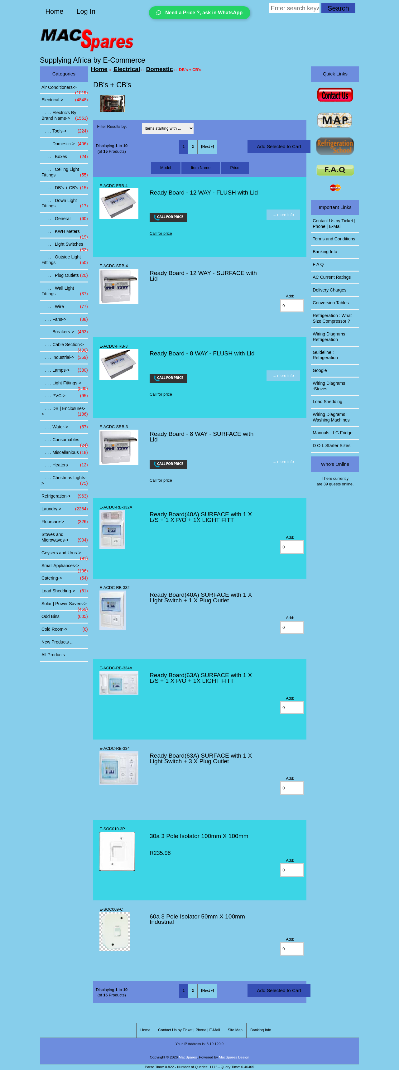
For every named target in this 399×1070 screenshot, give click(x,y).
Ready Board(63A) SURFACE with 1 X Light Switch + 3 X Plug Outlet (201, 758)
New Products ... (57, 641)
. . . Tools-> (64, 131)
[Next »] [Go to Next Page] (207, 146)
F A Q (318, 264)
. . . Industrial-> (64, 357)
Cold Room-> (64, 629)
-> (64, 100)
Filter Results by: (112, 126)
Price (234, 167)
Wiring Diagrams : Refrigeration (330, 336)
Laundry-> (64, 509)
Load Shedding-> (64, 591)
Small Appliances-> (64, 567)
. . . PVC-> (64, 396)
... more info (283, 214)
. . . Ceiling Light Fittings (64, 172)
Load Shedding (327, 401)
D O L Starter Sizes (331, 445)
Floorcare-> (64, 522)
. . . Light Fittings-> (64, 384)
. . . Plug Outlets (64, 275)
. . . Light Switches (64, 246)
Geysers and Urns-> (64, 554)
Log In (85, 11)
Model (165, 167)
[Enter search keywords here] (294, 8)
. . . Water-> (64, 427)
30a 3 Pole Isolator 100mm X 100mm (199, 836)
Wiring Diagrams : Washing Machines (331, 417)
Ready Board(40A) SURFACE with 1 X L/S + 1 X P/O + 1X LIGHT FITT (201, 517)
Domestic (159, 69)
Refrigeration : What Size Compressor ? (332, 318)
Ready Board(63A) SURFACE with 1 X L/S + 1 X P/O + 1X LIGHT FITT (201, 678)
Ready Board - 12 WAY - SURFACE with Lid (203, 276)
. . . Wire (64, 307)
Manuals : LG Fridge (333, 432)
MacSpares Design (234, 1057)
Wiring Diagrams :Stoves (329, 386)
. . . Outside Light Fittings (64, 260)
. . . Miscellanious (64, 452)
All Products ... (55, 654)
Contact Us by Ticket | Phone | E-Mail (334, 223)
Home (54, 11)
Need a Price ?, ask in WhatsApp (199, 12)
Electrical (126, 69)
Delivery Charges (329, 289)
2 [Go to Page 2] (193, 146)
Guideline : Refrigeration (325, 355)
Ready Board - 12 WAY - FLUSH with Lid (204, 192)
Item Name (200, 167)
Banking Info (325, 251)
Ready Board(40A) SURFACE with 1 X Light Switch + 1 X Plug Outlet (201, 597)
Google (320, 370)
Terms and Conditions (334, 238)
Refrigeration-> (64, 496)
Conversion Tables (331, 302)
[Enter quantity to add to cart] (292, 305)
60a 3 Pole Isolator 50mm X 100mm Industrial (197, 919)
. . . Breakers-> (64, 332)
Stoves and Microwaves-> (64, 537)
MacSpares (188, 1057)
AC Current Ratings (332, 277)
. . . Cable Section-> (64, 346)
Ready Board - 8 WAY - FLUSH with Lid (202, 353)
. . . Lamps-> (64, 370)
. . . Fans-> (64, 319)
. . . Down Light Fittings (64, 203)
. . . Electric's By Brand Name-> (64, 115)
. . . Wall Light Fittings (64, 291)
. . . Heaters (64, 465)
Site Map (235, 1030)
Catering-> (64, 578)
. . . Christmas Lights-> (64, 480)
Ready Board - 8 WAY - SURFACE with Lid (201, 437)
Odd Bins (64, 616)
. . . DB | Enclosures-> (64, 411)
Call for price (161, 233)
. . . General (64, 219)
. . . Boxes (64, 157)
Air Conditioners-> (64, 89)
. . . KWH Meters (64, 233)
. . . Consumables (64, 441)
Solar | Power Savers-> (64, 605)
